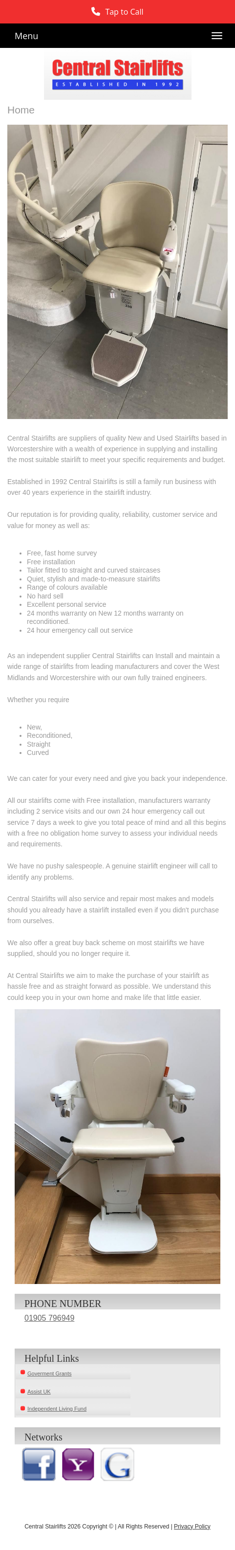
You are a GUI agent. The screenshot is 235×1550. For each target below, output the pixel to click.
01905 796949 (49, 1318)
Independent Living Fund (56, 1409)
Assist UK (39, 1392)
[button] (117, 11)
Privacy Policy (192, 1526)
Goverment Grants (49, 1373)
